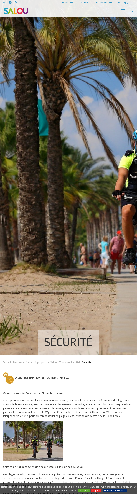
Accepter (84, 490)
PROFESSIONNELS (103, 2)
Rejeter (96, 490)
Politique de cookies (115, 490)
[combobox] (128, 3)
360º (84, 2)
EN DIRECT (69, 2)
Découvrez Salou (23, 362)
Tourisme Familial (69, 362)
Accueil (7, 362)
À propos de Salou (46, 362)
